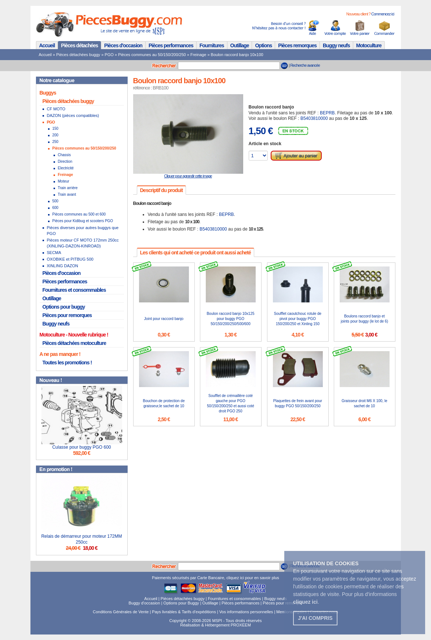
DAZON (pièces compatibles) (73, 115)
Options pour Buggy (181, 603)
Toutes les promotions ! (67, 362)
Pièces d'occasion (123, 45)
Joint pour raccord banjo (163, 319)
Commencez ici (382, 14)
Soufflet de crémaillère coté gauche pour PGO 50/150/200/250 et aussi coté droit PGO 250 (230, 403)
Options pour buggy (64, 307)
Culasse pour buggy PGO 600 (81, 447)
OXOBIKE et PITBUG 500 (70, 259)
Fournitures (212, 45)
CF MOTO (56, 109)
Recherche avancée (305, 65)
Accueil (47, 45)
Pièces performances (171, 45)
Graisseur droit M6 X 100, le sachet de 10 (364, 403)
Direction (65, 161)
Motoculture (368, 45)
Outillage (239, 45)
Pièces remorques (297, 45)
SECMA (54, 252)
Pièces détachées (79, 45)
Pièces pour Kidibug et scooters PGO (82, 221)
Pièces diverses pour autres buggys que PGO (83, 230)
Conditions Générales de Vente (121, 612)
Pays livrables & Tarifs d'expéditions (184, 612)
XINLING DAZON (62, 266)
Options (263, 45)
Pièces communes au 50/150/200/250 (152, 54)
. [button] (306, 602)
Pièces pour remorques (67, 315)
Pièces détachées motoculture (74, 343)
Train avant (67, 194)
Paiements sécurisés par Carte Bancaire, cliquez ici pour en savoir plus (215, 577)
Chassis (64, 155)
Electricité (66, 168)
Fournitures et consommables (74, 290)
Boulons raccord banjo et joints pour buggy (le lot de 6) (364, 318)
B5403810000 (314, 118)
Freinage (198, 54)
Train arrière (68, 188)
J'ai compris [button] (315, 618)
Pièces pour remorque (282, 603)
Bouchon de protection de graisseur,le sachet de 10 (164, 403)
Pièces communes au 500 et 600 (79, 214)
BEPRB (327, 112)
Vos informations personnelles (246, 612)
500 (55, 201)
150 (55, 128)
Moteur (63, 181)
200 (55, 135)
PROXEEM (241, 625)
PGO (109, 54)
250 (55, 142)
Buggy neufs (336, 45)
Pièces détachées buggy (78, 54)
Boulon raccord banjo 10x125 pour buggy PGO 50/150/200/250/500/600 (230, 319)
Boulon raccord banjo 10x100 (237, 54)
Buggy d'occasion (144, 603)
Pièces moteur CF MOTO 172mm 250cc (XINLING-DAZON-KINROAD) (83, 243)
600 (55, 208)
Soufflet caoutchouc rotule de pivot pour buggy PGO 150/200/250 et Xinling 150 (297, 319)
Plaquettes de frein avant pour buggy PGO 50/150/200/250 (297, 403)
